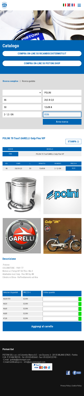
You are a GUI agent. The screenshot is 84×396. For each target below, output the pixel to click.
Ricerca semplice (10, 81)
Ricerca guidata (28, 81)
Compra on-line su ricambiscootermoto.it (42, 53)
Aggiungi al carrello (42, 326)
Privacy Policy (65, 386)
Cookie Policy (76, 386)
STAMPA (73, 141)
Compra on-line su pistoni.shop (42, 63)
